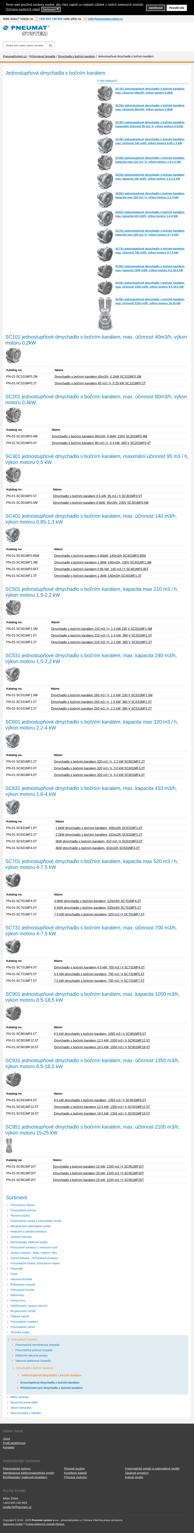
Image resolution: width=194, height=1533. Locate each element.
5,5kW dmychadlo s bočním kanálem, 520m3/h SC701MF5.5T (97, 907)
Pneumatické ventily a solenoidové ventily (35, 1220)
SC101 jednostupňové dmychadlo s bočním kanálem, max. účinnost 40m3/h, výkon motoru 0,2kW (150, 90)
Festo (13, 1274)
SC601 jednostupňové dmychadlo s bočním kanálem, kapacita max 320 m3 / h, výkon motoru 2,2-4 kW (150, 195)
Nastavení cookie (13, 1524)
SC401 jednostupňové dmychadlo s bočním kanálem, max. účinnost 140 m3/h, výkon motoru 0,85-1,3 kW (150, 141)
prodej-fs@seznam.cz (17, 1507)
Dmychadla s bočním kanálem (34, 1368)
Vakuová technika (21, 1279)
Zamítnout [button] (156, 7)
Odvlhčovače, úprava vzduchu (29, 1305)
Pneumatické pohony (23, 1210)
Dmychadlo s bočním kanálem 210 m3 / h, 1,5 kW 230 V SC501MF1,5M (101, 628)
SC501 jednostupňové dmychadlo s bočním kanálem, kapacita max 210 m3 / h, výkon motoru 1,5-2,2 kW (150, 159)
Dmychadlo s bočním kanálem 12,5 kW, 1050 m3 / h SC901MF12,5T (102, 1040)
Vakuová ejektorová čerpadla (33, 1360)
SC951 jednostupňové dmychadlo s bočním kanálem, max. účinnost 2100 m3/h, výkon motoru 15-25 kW (150, 301)
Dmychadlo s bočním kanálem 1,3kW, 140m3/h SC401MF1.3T (98, 575)
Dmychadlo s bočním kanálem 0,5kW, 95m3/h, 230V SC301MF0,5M (100, 502)
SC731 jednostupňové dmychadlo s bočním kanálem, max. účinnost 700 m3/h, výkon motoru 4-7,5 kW (150, 250)
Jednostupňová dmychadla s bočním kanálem (51, 1375)
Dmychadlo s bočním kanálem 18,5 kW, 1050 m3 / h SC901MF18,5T (102, 1047)
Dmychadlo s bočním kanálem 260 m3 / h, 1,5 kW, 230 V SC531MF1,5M (102, 695)
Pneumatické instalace (24, 1321)
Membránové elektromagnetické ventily (28, 1472)
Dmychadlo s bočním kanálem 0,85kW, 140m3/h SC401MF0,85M (100, 555)
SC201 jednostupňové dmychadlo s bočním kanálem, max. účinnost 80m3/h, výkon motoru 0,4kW (150, 107)
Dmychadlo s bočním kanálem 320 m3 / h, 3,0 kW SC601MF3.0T (99, 768)
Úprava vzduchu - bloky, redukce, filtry (33, 1252)
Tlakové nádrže (19, 1316)
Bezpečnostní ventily (23, 1311)
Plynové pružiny (20, 1215)
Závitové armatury (137, 1472)
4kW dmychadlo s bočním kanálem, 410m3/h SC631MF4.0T (98, 848)
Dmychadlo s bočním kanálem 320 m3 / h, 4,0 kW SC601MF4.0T (99, 775)
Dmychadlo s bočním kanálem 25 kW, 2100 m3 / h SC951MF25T (98, 1180)
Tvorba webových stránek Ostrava (44, 1524)
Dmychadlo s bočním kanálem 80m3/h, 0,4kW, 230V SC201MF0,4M (99, 436)
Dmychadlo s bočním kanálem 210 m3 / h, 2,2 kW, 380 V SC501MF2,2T (101, 642)
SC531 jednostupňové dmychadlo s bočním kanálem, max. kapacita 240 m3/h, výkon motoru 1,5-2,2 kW (150, 176)
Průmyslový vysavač (22, 1284)
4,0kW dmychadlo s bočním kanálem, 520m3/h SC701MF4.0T (97, 901)
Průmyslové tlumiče (22, 1289)
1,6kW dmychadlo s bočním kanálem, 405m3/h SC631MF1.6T (99, 828)
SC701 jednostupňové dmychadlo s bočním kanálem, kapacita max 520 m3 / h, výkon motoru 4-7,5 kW (150, 232)
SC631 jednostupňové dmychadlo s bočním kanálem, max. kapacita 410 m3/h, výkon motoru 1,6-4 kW (150, 214)
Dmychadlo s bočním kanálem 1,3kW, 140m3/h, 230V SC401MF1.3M (102, 562)
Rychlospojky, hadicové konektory (25, 1477)
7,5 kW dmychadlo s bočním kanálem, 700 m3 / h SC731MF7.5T (99, 980)
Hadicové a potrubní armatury (28, 1231)
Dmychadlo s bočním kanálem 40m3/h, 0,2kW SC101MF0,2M (98, 376)
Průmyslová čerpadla (24, 1339)
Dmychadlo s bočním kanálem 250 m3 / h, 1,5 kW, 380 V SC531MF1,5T (101, 702)
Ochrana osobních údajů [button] (23, 9)
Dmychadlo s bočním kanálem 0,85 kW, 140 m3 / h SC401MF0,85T (101, 569)
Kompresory (17, 1300)
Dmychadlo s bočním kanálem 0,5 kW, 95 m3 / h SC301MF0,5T (97, 496)
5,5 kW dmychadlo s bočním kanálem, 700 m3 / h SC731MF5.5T (99, 974)
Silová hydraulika (20, 1407)
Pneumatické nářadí (22, 1327)
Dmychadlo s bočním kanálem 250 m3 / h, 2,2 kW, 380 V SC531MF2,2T (101, 708)
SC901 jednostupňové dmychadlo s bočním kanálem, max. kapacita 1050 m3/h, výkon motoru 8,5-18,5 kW (150, 268)
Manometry (17, 1295)
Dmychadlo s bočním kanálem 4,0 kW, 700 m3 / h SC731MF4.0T (99, 967)
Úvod (6, 1438)
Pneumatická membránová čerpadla (37, 1344)
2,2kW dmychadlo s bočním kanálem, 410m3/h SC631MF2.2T (99, 834)
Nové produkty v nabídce (25, 1413)
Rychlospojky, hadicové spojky (29, 1242)
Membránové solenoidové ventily (30, 1226)
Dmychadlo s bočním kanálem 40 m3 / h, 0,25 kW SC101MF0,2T (100, 383)
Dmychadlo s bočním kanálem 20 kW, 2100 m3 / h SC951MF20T (98, 1173)
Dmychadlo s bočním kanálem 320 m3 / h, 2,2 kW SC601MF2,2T (99, 761)
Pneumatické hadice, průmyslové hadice (35, 1263)
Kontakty (8, 1447)
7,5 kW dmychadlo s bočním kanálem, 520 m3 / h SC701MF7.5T (99, 914)
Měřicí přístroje (19, 1397)
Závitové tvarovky (21, 1236)
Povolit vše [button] (176, 7)
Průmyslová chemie (22, 1205)
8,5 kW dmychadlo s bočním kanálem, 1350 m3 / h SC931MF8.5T (100, 1100)
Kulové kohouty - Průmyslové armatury (34, 1258)
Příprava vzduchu (75, 1477)
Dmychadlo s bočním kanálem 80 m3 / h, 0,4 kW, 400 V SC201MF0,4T (101, 443)
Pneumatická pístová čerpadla (33, 1350)
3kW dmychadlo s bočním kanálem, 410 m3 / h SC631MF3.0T (99, 841)
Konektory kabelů (75, 1472)
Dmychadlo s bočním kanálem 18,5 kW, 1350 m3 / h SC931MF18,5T (102, 1113)
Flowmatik (16, 1268)
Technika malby (20, 1332)
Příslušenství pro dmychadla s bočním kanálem (51, 1387)
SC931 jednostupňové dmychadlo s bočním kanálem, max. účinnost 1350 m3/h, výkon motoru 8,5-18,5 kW (150, 284)
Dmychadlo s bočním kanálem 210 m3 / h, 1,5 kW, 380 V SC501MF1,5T (101, 635)
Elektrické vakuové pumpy (31, 1355)
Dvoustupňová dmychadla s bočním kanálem (49, 1382)
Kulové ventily (134, 1477)
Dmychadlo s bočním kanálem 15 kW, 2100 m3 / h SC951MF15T (98, 1166)
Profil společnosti (14, 1443)
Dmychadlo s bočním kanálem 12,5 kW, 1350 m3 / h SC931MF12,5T (102, 1107)
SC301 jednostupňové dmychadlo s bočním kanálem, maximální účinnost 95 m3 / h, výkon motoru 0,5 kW (150, 124)
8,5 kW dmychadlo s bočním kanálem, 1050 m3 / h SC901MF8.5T (100, 1033)
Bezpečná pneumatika (24, 1402)
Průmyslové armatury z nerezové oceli (33, 1247)
